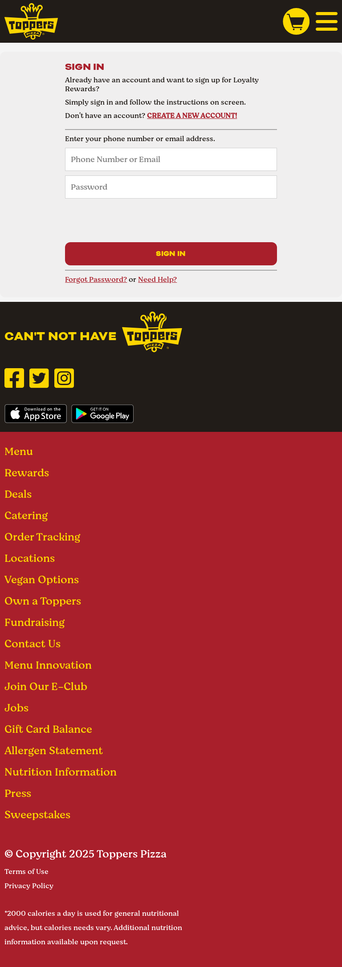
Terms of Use (26, 871)
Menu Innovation (48, 665)
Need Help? (157, 279)
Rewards (26, 472)
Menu (18, 451)
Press (17, 793)
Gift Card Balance (48, 729)
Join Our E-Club (45, 686)
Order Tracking (42, 537)
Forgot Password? (96, 279)
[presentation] (132, 220)
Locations (29, 558)
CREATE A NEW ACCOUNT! (192, 115)
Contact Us (32, 643)
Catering (26, 515)
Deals (18, 494)
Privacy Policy (28, 885)
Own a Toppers (42, 601)
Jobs (16, 708)
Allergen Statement (53, 750)
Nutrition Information (60, 772)
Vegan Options (41, 579)
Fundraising (34, 622)
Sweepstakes (37, 814)
